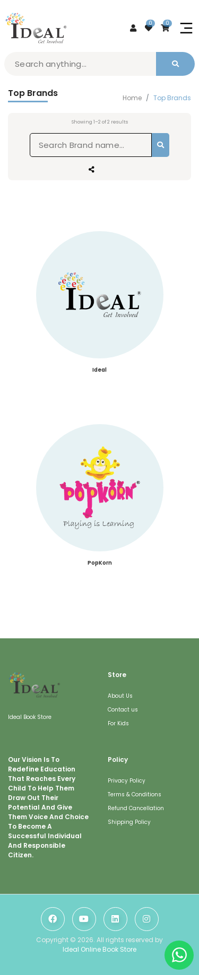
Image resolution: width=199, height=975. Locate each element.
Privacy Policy (126, 781)
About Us (120, 696)
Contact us (123, 710)
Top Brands (172, 98)
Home (132, 98)
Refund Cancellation (136, 808)
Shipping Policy (129, 822)
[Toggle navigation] (186, 28)
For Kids (118, 723)
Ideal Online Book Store (99, 949)
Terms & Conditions (134, 794)
